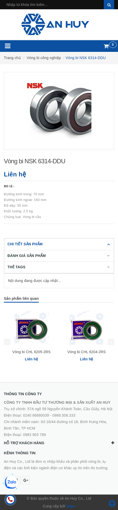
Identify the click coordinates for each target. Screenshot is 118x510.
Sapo (70, 506)
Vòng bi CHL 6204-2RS (86, 352)
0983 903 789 (34, 435)
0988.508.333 (63, 415)
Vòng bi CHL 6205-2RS (31, 352)
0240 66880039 (36, 415)
